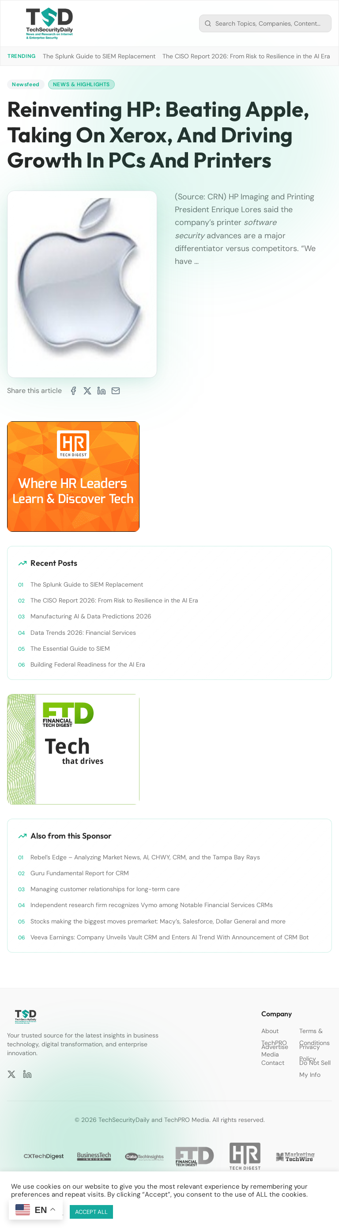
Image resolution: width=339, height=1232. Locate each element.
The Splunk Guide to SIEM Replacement (99, 56)
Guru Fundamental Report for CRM (79, 873)
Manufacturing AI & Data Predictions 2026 (90, 616)
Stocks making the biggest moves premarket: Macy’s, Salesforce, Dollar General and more (158, 921)
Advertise (274, 1047)
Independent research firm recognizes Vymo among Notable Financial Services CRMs (151, 905)
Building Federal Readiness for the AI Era (87, 664)
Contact (272, 1063)
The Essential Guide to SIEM (70, 648)
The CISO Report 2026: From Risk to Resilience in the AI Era (246, 56)
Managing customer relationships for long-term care (105, 889)
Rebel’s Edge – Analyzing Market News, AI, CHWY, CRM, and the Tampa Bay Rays (145, 857)
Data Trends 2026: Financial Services (83, 633)
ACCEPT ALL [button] (91, 1212)
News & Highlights (81, 84)
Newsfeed (26, 84)
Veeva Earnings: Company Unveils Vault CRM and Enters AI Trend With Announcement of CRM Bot (169, 937)
